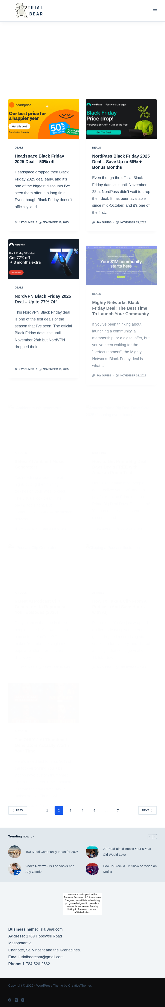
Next (147, 810)
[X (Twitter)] (16, 1000)
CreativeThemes (80, 985)
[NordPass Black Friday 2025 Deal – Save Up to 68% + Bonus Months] (121, 120)
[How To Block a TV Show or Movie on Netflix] (92, 869)
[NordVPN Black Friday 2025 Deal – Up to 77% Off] (43, 269)
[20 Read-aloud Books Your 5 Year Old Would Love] (92, 851)
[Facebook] (9, 1000)
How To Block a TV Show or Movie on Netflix (130, 869)
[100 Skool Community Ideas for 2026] (14, 851)
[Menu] (155, 11)
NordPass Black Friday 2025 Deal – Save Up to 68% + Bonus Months (121, 162)
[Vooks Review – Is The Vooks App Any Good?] (14, 869)
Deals (19, 147)
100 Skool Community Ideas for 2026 (51, 852)
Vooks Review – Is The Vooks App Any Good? (49, 869)
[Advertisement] (82, 54)
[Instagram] (22, 1000)
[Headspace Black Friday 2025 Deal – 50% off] (43, 119)
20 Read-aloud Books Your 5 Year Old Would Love (127, 851)
